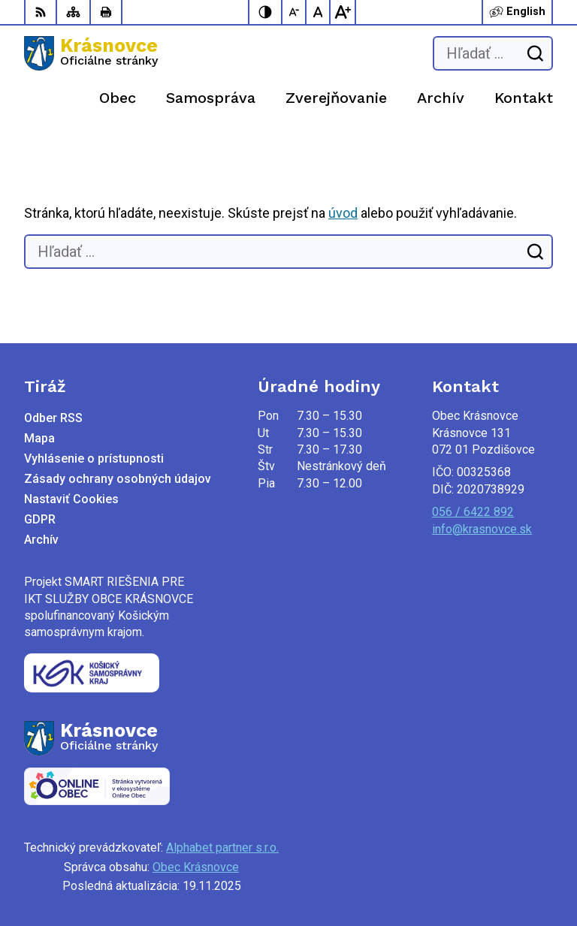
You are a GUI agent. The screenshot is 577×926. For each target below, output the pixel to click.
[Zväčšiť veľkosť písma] (343, 12)
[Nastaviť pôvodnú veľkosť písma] (319, 12)
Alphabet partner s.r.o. (222, 847)
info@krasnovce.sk (482, 529)
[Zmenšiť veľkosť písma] (294, 12)
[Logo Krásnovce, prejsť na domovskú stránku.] (91, 53)
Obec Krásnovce (196, 867)
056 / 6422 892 (473, 512)
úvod (343, 213)
